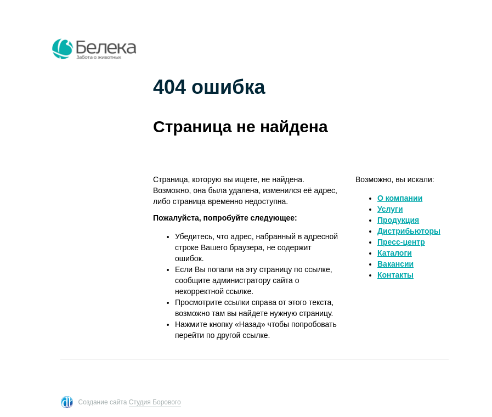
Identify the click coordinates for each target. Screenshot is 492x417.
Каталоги (394, 253)
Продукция (398, 220)
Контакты (395, 275)
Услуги (390, 209)
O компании (399, 198)
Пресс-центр (401, 242)
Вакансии (395, 264)
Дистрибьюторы (408, 231)
